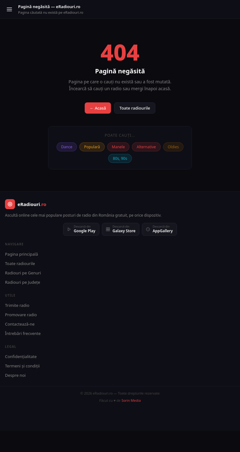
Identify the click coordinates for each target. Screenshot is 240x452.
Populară (92, 147)
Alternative (146, 147)
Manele (118, 147)
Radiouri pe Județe (22, 282)
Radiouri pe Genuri (23, 273)
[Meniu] (9, 9)
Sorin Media (131, 400)
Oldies (173, 147)
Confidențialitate (21, 356)
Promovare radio (21, 314)
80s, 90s (120, 158)
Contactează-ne (20, 324)
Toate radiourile (134, 108)
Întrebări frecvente (23, 333)
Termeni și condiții (22, 366)
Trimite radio (17, 305)
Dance (66, 147)
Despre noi (15, 375)
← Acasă (98, 108)
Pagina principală (21, 254)
